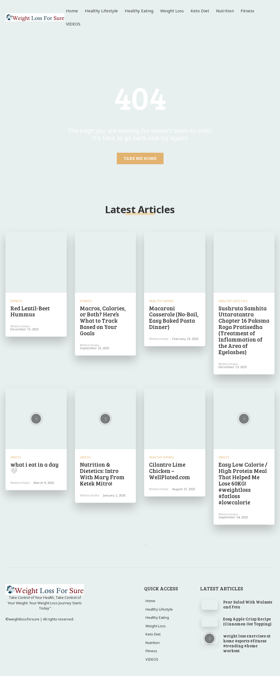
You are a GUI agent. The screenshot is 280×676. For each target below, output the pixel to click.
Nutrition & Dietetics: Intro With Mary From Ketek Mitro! (101, 471)
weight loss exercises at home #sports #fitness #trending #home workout (246, 639)
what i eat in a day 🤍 (34, 465)
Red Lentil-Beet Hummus (29, 311)
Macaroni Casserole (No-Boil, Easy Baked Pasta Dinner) (174, 317)
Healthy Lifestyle (232, 300)
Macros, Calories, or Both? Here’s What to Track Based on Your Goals (105, 317)
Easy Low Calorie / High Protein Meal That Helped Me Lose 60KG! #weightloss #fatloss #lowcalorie (242, 480)
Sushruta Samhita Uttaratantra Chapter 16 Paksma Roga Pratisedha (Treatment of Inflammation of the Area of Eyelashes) (243, 329)
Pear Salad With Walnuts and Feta (247, 600)
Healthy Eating (161, 300)
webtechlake (20, 326)
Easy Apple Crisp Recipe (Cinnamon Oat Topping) (247, 617)
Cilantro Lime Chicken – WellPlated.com (169, 468)
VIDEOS (15, 455)
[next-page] (145, 540)
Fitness (16, 300)
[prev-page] (134, 540)
